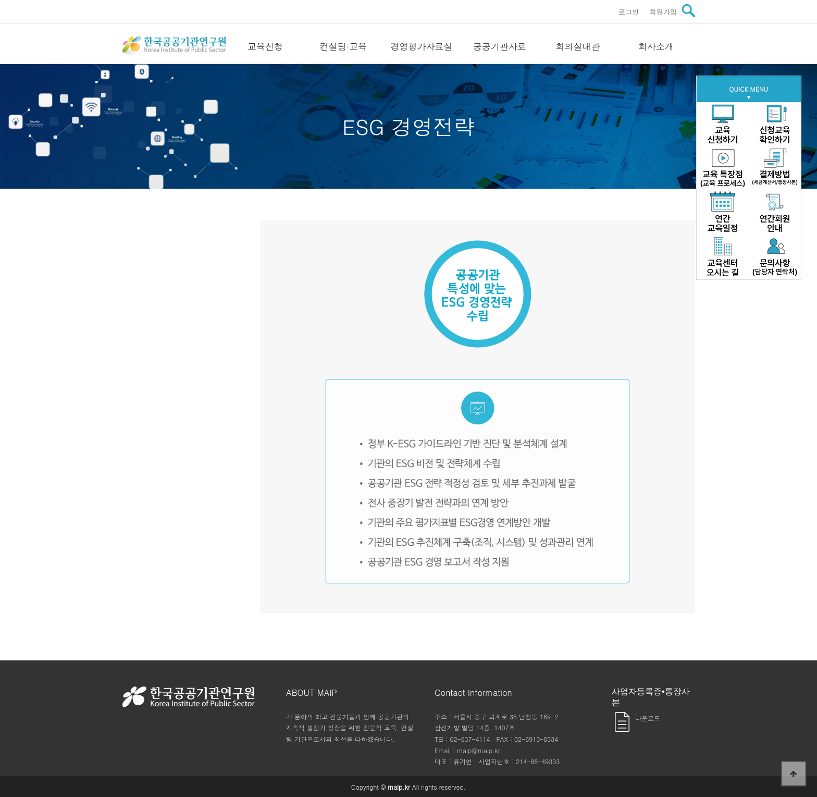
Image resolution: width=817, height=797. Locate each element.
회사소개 (656, 46)
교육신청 (265, 46)
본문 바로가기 (0, 0)
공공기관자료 (499, 46)
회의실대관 (578, 46)
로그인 (628, 12)
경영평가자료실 (422, 46)
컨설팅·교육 (343, 46)
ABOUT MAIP (311, 692)
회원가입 (663, 12)
